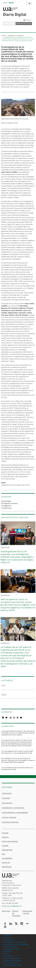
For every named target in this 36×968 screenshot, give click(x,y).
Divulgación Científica (10, 822)
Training (6, 954)
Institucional (6, 793)
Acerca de (6, 862)
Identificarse (7, 867)
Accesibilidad (7, 858)
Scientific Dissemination (12, 965)
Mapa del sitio (7, 850)
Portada (3, 35)
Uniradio (5, 846)
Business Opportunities (12, 961)
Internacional (7, 803)
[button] (18, 108)
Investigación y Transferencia (16, 35)
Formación (6, 798)
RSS (3, 854)
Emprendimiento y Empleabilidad (15, 812)
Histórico (5, 837)
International (8, 956)
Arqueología (6, 501)
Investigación (6, 506)
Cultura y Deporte (9, 817)
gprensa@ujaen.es (14, 906)
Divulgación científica (9, 503)
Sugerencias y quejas (27, 912)
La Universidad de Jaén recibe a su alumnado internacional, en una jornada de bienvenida (17, 752)
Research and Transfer (11, 958)
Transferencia (6, 508)
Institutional (7, 951)
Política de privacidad (16, 913)
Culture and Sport (10, 963)
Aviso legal (6, 911)
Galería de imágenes (10, 841)
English (5, 2)
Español (11, 2)
